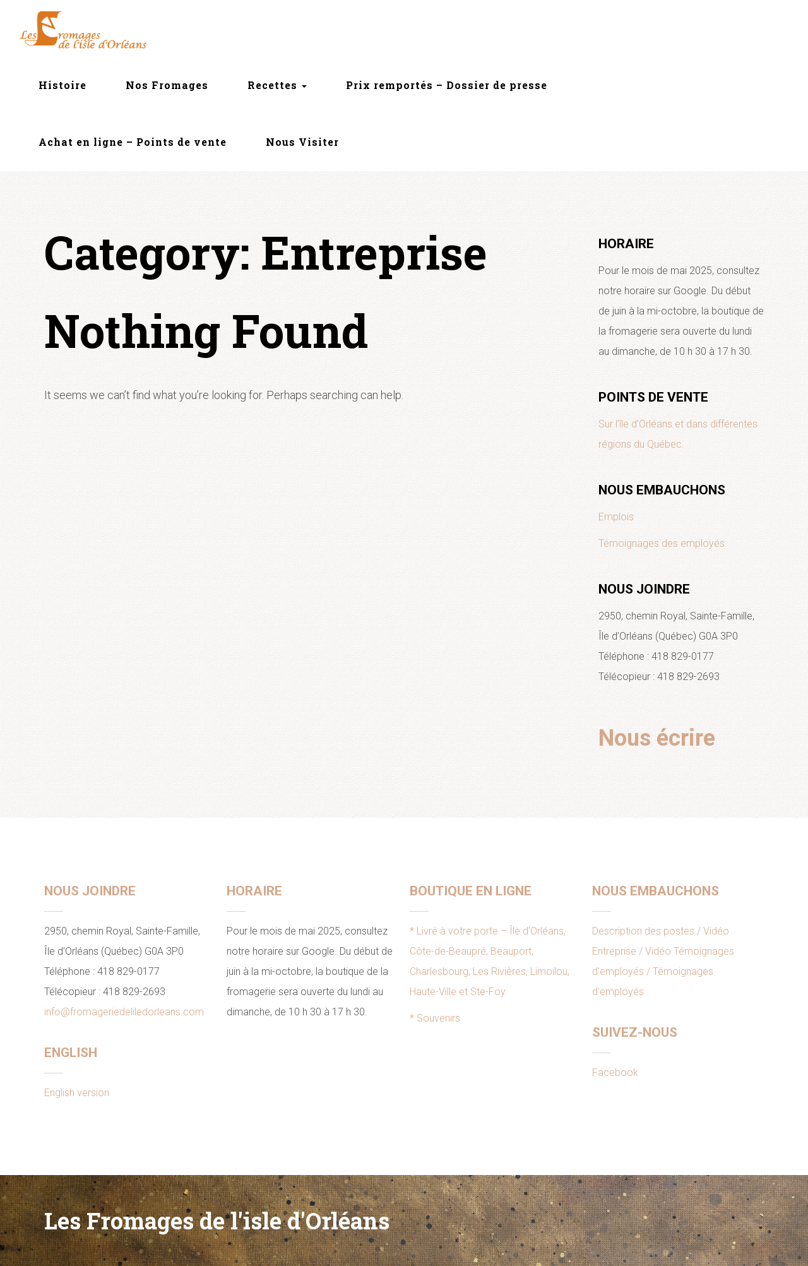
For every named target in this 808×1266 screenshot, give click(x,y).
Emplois (616, 517)
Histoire (62, 85)
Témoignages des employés (661, 543)
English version (76, 1093)
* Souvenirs (435, 1018)
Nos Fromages (167, 85)
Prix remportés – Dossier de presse (446, 85)
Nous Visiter (302, 141)
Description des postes (643, 931)
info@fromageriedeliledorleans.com (124, 1012)
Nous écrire (656, 738)
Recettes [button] (277, 85)
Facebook (615, 1072)
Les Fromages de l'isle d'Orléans (216, 1220)
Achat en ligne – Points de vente (133, 141)
